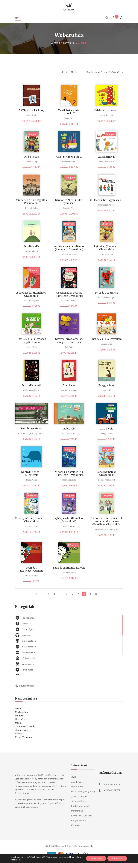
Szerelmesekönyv (31, 428)
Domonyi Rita (31, 251)
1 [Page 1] (42, 593)
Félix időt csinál (31, 385)
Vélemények (21, 730)
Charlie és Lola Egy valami (107, 338)
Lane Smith (106, 390)
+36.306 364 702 (112, 790)
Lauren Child (31, 347)
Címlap (55, 42)
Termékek (69, 42)
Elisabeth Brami (69, 433)
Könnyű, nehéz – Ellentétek (31, 473)
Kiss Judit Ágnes (31, 301)
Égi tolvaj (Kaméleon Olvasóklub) (106, 248)
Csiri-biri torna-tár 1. (106, 110)
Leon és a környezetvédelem (31, 569)
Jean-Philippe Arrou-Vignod (106, 529)
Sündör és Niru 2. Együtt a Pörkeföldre (31, 201)
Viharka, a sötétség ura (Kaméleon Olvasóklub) (69, 473)
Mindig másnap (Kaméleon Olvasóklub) (31, 520)
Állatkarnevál (106, 156)
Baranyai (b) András (106, 205)
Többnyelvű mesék (25, 726)
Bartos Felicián (69, 254)
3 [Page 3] (54, 593)
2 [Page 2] (48, 593)
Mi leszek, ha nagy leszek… (106, 199)
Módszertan (21, 712)
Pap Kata (69, 347)
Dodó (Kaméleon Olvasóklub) (106, 473)
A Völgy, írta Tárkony (31, 110)
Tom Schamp (31, 162)
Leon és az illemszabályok (69, 567)
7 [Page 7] (78, 593)
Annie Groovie (31, 576)
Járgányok (106, 428)
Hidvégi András (37, 433)
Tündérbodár (31, 246)
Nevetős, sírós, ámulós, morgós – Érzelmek (69, 340)
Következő (102, 594)
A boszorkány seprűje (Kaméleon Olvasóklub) (69, 294)
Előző (36, 594)
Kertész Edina (69, 526)
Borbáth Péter (31, 208)
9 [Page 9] (90, 593)
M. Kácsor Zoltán (69, 301)
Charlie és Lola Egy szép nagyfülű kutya (31, 340)
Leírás (18, 708)
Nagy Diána (106, 433)
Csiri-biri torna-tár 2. (69, 156)
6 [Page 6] (72, 593)
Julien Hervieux (69, 480)
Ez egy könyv (106, 385)
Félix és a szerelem (106, 292)
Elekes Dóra (69, 118)
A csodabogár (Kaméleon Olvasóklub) (31, 294)
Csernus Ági (23, 433)
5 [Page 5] (66, 593)
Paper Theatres (23, 737)
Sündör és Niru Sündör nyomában (69, 201)
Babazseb (68, 428)
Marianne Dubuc (106, 162)
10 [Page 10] (96, 593)
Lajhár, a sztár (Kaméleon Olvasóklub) (69, 520)
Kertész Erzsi (31, 526)
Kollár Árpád (31, 115)
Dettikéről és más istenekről (69, 112)
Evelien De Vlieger (106, 298)
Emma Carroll (106, 254)
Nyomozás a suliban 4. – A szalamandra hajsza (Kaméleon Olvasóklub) (106, 521)
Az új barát (69, 385)
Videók (18, 733)
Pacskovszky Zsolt (106, 480)
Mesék (18, 722)
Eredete (19, 715)
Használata (21, 719)
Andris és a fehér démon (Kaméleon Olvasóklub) (69, 248)
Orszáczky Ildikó (106, 115)
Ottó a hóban (31, 156)
